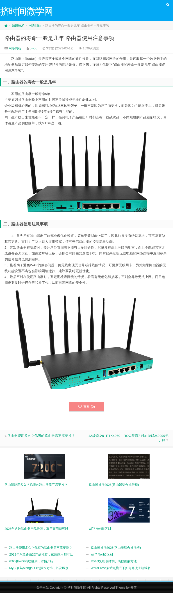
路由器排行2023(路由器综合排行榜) (116, 547)
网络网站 (35, 25)
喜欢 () (86, 406)
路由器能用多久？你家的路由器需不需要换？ (41, 436)
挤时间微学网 (76, 587)
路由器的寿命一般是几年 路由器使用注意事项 (59, 38)
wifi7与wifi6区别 (102, 554)
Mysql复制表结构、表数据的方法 (114, 561)
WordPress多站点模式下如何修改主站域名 (120, 568)
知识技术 (18, 25)
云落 (133, 587)
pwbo (33, 48)
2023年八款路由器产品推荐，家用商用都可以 (41, 554)
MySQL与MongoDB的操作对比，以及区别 (38, 568)
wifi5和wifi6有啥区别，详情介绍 (31, 561)
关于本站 (42, 587)
